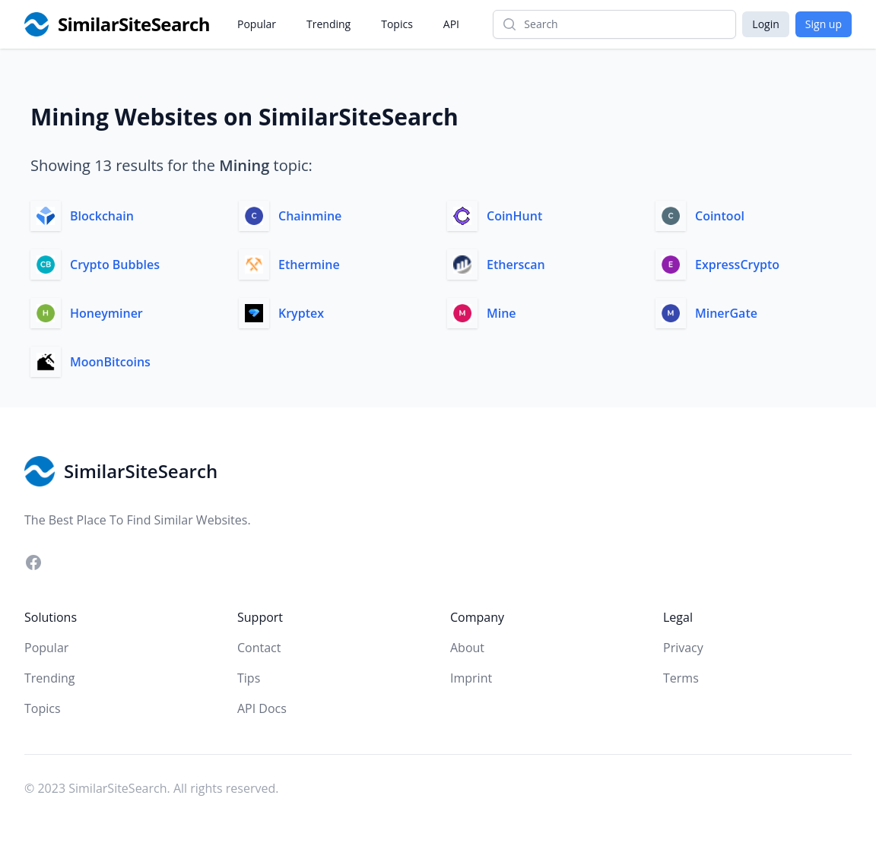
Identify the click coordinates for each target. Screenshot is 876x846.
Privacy (683, 647)
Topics (397, 24)
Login (765, 24)
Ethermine (309, 264)
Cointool (719, 216)
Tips (248, 678)
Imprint (471, 678)
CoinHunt (514, 216)
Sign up (823, 24)
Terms (681, 678)
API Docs (262, 708)
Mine (501, 313)
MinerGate (726, 313)
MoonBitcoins (110, 361)
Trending (328, 24)
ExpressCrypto (737, 264)
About (467, 647)
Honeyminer (106, 313)
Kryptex (301, 313)
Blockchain (102, 216)
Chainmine (309, 216)
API (451, 24)
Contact (259, 647)
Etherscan (516, 264)
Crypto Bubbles (115, 264)
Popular (256, 24)
